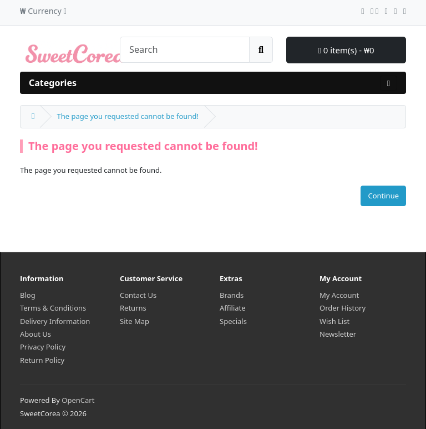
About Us (35, 334)
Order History (343, 308)
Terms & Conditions (53, 308)
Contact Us (138, 295)
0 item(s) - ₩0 (346, 50)
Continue (383, 196)
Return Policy (42, 360)
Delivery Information (55, 321)
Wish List (334, 321)
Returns (133, 308)
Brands (232, 295)
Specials (233, 321)
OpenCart (78, 400)
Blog (28, 295)
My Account (339, 295)
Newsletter (338, 334)
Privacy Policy (42, 347)
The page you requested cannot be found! (127, 116)
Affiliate (233, 308)
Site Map (134, 321)
